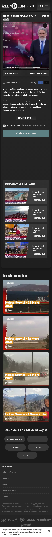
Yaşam (15, 447)
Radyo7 (13, 520)
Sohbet (27, 455)
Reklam (5, 478)
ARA (30, 6)
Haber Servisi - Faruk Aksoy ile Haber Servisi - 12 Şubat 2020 (38, 74)
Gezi (37, 439)
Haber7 (44, 520)
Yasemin (27, 525)
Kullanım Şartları (9, 472)
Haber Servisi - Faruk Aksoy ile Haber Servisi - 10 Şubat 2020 (14, 74)
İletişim (5, 496)
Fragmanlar (14, 439)
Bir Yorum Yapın (26, 133)
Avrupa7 (22, 520)
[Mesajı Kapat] (49, 531)
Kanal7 (3, 520)
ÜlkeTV (31, 520)
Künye (4, 484)
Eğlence (38, 447)
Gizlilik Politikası (9, 490)
